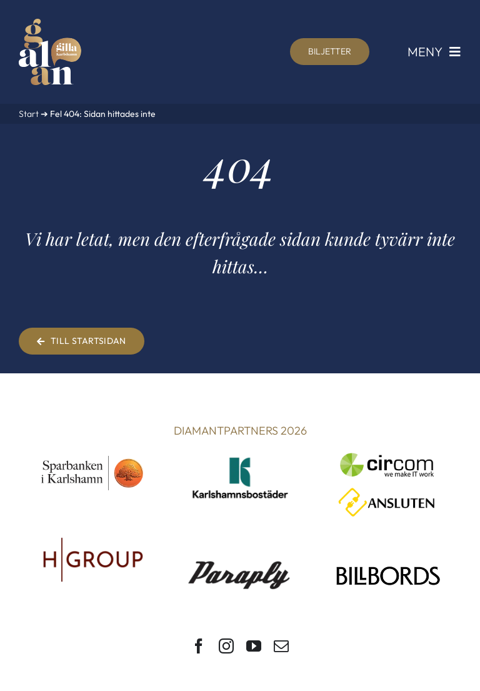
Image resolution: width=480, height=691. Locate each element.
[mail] (281, 645)
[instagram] (226, 645)
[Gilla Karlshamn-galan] (50, 24)
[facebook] (198, 645)
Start (29, 113)
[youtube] (253, 645)
